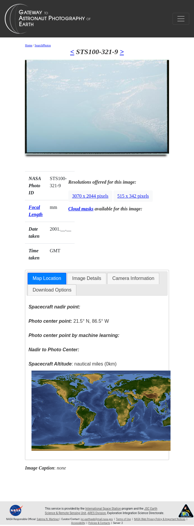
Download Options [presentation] (52, 289)
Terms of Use (123, 519)
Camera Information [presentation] (133, 278)
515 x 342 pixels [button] (133, 196)
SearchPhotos (43, 45)
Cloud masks (81, 208)
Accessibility (78, 523)
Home (28, 45)
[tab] (47, 278)
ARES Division (96, 513)
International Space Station (103, 508)
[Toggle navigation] (181, 19)
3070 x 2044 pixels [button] (90, 196)
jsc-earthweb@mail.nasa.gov (97, 519)
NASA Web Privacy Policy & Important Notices (159, 519)
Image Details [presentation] (86, 278)
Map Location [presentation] (47, 278)
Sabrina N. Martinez (48, 519)
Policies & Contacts (99, 523)
